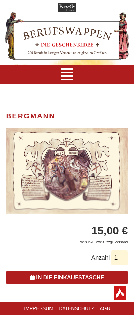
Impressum (38, 308)
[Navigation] (67, 74)
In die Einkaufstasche (67, 277)
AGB (105, 308)
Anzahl (100, 257)
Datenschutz (76, 308)
